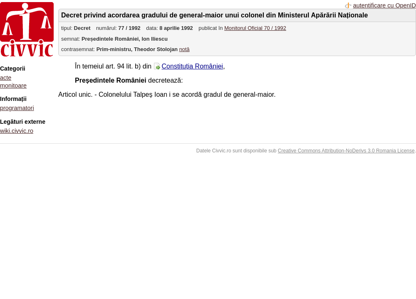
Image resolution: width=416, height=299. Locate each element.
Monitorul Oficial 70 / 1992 (255, 28)
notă (184, 49)
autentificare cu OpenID (384, 5)
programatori (17, 108)
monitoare (13, 85)
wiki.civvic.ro (16, 130)
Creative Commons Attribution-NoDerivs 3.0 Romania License (346, 151)
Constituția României (192, 66)
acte (5, 77)
